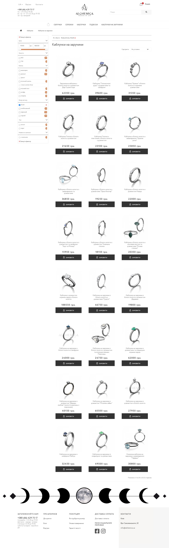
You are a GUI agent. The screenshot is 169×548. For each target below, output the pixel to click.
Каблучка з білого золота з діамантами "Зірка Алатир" (101, 190)
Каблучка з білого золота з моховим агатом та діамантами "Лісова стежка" (134, 245)
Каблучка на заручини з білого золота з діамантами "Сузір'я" (102, 297)
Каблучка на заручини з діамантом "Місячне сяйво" (101, 402)
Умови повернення (76, 523)
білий (22, 105)
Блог (45, 523)
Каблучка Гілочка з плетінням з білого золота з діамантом (101, 138)
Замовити (68, 98)
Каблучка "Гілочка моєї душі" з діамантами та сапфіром (102, 85)
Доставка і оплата (102, 518)
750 (22, 61)
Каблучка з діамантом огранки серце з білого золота (68, 297)
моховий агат (25, 89)
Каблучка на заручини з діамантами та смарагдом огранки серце (135, 350)
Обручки (58, 25)
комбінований (25, 108)
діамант (23, 74)
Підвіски (93, 25)
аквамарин (24, 70)
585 (22, 58)
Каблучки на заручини (112, 25)
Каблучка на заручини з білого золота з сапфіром (68, 349)
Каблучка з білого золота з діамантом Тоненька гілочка (101, 244)
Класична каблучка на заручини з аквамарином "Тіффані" (134, 456)
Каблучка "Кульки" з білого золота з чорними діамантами (134, 85)
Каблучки (81, 25)
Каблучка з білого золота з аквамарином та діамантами (68, 191)
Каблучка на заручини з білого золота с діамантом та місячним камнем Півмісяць (101, 351)
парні (22, 128)
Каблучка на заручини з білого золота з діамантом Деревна (134, 297)
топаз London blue (27, 85)
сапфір (23, 92)
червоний (24, 112)
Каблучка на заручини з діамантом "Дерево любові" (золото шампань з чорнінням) (68, 404)
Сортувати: (125, 49)
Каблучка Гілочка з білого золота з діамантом (68, 137)
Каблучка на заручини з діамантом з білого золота (134, 402)
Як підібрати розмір (77, 518)
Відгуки (28, 4)
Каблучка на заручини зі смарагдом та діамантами (102, 455)
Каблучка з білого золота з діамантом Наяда (134, 190)
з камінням (24, 137)
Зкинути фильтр (25, 37)
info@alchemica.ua (128, 528)
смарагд (23, 96)
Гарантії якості (75, 528)
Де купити (47, 518)
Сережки (69, 25)
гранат (23, 78)
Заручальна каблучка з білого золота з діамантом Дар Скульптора (68, 85)
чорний (23, 116)
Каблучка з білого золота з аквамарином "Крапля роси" (134, 138)
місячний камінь (26, 81)
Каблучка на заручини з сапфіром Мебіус (68, 455)
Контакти (39, 4)
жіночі (23, 125)
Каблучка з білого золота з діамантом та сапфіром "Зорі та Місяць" (68, 244)
